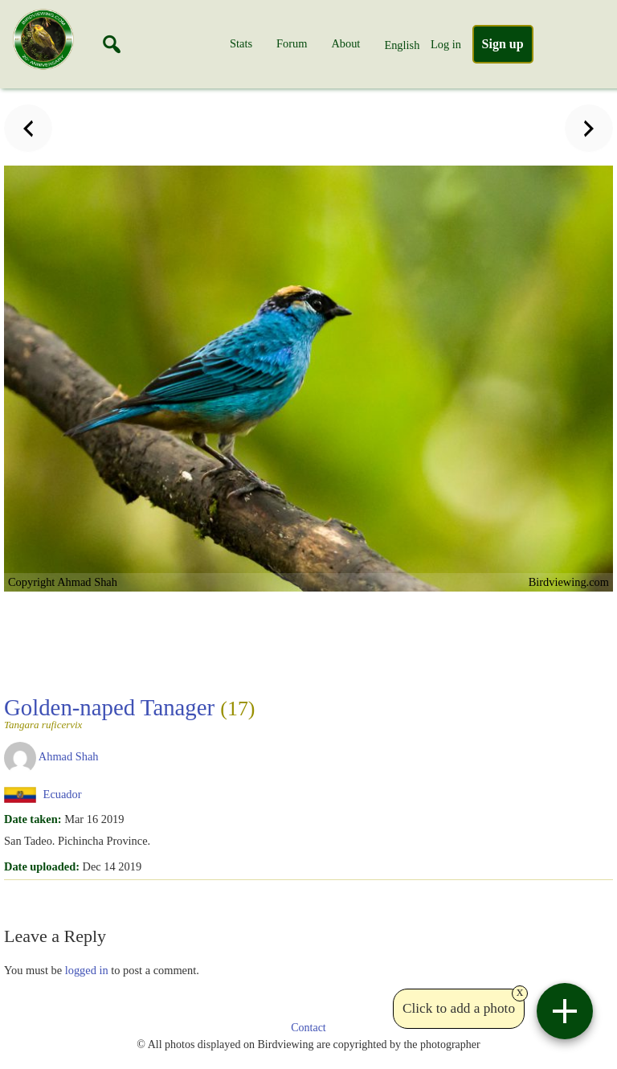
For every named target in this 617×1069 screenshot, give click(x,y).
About (345, 43)
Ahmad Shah (69, 756)
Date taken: (33, 819)
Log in (446, 44)
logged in (86, 970)
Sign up (503, 44)
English (401, 45)
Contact (308, 1028)
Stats (241, 43)
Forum (291, 43)
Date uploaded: (42, 866)
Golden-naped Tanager (129, 712)
